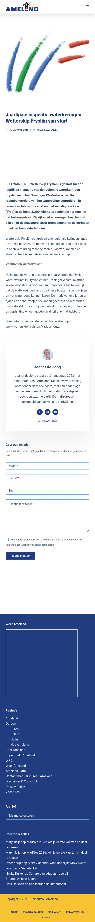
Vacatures (13, 792)
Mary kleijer (14, 842)
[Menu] (87, 7)
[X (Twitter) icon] (55, 412)
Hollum (15, 739)
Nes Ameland (19, 744)
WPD (9, 760)
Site (11, 490)
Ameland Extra (16, 771)
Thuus (14, 912)
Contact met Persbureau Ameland (29, 776)
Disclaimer (54, 912)
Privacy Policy (15, 787)
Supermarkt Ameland (20, 755)
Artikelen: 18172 (47, 421)
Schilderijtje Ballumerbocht (47, 884)
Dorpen (11, 723)
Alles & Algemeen (47, 130)
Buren (14, 729)
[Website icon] (48, 412)
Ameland (12, 718)
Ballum (15, 734)
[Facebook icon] (40, 412)
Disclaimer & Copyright (21, 781)
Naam (13, 466)
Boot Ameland (15, 750)
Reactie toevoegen (21, 504)
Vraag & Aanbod (33, 912)
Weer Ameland (16, 766)
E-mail (14, 478)
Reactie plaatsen (20, 555)
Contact (47, 917)
